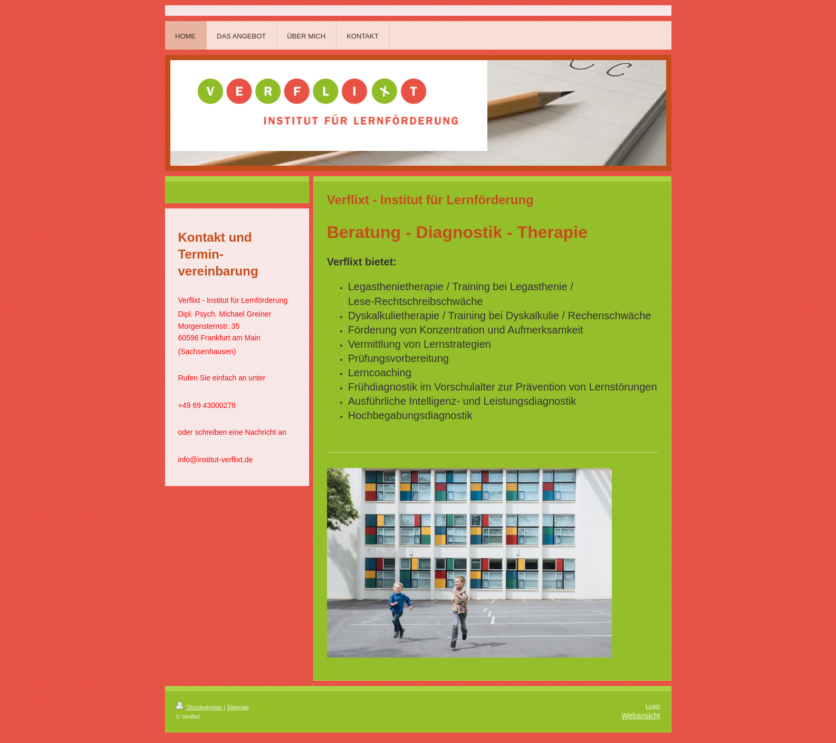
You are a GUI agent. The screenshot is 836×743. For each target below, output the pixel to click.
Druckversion (200, 707)
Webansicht (641, 715)
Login (653, 706)
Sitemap (238, 707)
